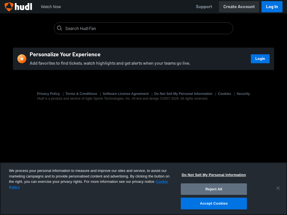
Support (204, 6)
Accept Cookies (214, 203)
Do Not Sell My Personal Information (183, 94)
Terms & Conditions (81, 94)
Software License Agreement (126, 94)
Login (260, 58)
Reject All (213, 189)
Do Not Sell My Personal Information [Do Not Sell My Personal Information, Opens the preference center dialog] (214, 175)
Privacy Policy (48, 94)
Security (243, 94)
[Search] (148, 28)
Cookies (224, 94)
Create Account (239, 6)
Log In (272, 6)
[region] (143, 188)
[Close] (278, 188)
